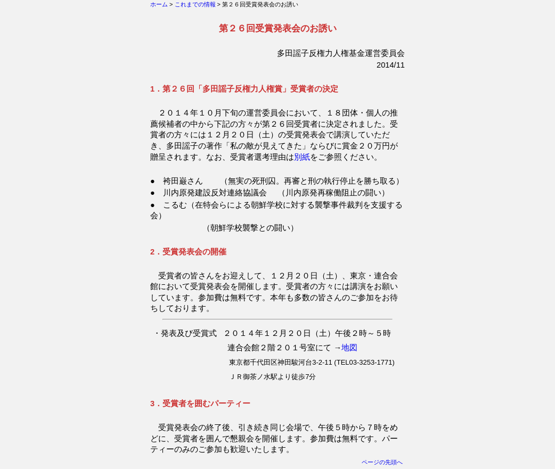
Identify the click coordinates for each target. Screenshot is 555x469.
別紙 (302, 157)
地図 (349, 347)
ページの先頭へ (382, 462)
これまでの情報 (195, 4)
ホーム (159, 4)
